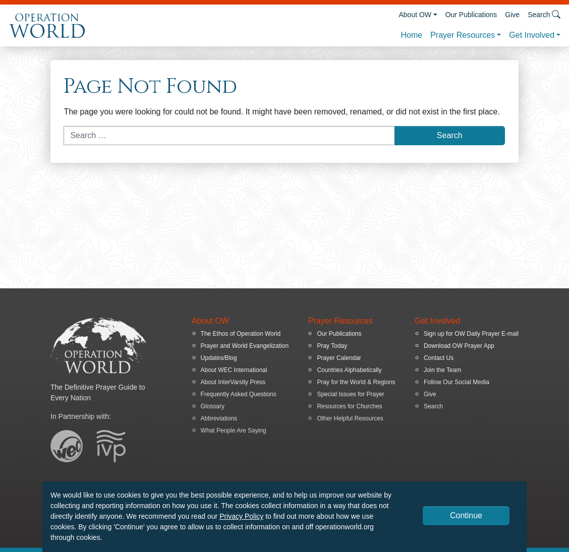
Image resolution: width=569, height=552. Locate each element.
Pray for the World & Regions (356, 382)
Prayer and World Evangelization (245, 345)
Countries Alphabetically (349, 370)
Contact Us (438, 357)
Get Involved (531, 35)
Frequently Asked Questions (238, 394)
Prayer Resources (462, 35)
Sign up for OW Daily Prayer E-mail (471, 333)
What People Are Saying (233, 430)
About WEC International (234, 370)
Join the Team (443, 370)
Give (512, 15)
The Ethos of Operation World (241, 333)
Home (411, 35)
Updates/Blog (219, 357)
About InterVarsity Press (233, 382)
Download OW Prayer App (459, 345)
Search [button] (544, 14)
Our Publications (471, 15)
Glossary (212, 406)
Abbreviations (219, 418)
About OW (415, 15)
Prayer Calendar (339, 357)
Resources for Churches (349, 406)
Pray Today (332, 345)
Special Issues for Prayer (350, 394)
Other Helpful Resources (350, 418)
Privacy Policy (241, 516)
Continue (466, 515)
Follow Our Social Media (456, 382)
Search (433, 406)
